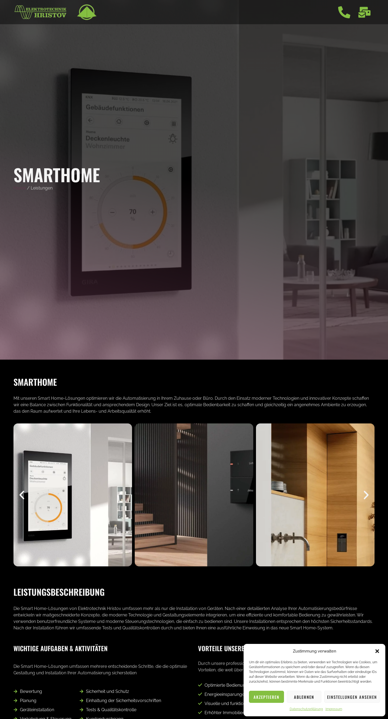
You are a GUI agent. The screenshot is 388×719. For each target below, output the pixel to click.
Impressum (333, 709)
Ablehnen (304, 697)
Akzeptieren (266, 697)
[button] (377, 651)
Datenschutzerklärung (306, 709)
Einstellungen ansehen (352, 697)
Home (19, 188)
